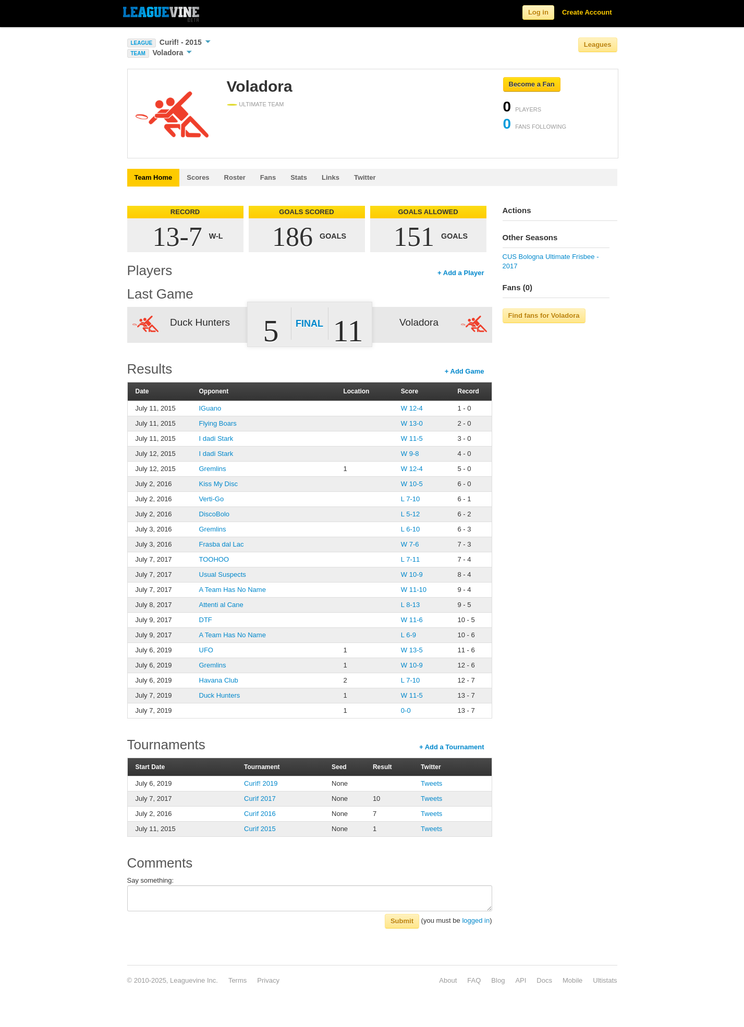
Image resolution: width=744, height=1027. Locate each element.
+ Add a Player (460, 273)
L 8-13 (410, 605)
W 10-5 (412, 484)
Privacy (268, 980)
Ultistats (605, 980)
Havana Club (218, 680)
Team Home (154, 177)
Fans (268, 177)
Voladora (172, 52)
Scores (198, 177)
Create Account (587, 12)
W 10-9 (412, 574)
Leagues (598, 44)
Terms (237, 980)
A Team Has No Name (232, 589)
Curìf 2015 (260, 829)
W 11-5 (412, 438)
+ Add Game (464, 371)
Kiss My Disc (218, 484)
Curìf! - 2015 (185, 42)
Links (330, 177)
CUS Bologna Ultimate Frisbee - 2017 (551, 261)
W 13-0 (412, 423)
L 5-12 (410, 514)
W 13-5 (412, 650)
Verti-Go (211, 499)
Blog (498, 980)
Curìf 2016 (260, 814)
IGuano (210, 408)
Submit (402, 921)
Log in (538, 12)
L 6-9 (408, 635)
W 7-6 (410, 544)
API (520, 980)
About (448, 980)
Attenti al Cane (221, 605)
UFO (206, 650)
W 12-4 (412, 408)
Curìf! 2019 (260, 783)
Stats (298, 177)
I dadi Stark (216, 438)
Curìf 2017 (260, 798)
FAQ (474, 980)
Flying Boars (218, 423)
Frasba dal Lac (221, 544)
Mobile (572, 980)
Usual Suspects (222, 574)
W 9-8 (410, 453)
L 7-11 (410, 559)
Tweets (431, 783)
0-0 (406, 710)
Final (309, 323)
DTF (205, 620)
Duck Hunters (219, 695)
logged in (476, 920)
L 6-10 (410, 529)
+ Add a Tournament (451, 747)
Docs (544, 980)
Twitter (365, 177)
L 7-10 (410, 499)
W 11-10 (413, 589)
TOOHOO (214, 559)
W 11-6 (412, 620)
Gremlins (212, 469)
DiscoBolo (214, 514)
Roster (235, 177)
